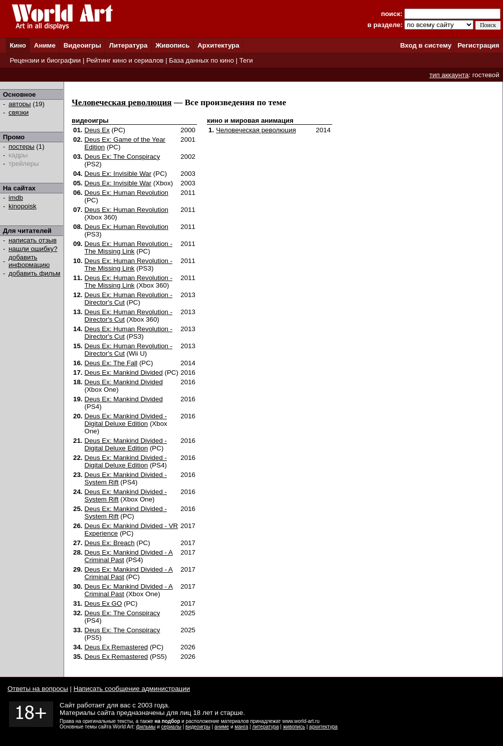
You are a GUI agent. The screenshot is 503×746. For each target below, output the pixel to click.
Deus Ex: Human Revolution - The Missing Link (129, 247)
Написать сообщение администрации (132, 688)
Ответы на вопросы (38, 688)
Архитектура (218, 45)
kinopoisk (23, 206)
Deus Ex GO (103, 603)
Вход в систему (425, 45)
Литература (128, 45)
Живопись (172, 45)
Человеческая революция (122, 102)
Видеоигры (82, 45)
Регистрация (478, 45)
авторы (20, 104)
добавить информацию (29, 261)
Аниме (45, 45)
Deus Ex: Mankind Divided (124, 372)
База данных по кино (201, 60)
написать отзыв (33, 240)
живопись (294, 726)
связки (19, 112)
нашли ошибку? (33, 249)
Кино (18, 45)
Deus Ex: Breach (110, 543)
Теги (246, 60)
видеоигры (197, 726)
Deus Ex (97, 130)
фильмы (146, 726)
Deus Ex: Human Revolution (126, 192)
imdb (16, 197)
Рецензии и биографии (45, 60)
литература (265, 726)
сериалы (171, 726)
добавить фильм (35, 273)
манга (241, 726)
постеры (22, 146)
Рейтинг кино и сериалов (124, 60)
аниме (221, 726)
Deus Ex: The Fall (111, 363)
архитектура (323, 726)
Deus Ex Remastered (116, 647)
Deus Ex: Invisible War (118, 173)
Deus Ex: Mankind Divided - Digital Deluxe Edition (126, 419)
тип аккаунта (449, 75)
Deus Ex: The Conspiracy (122, 156)
